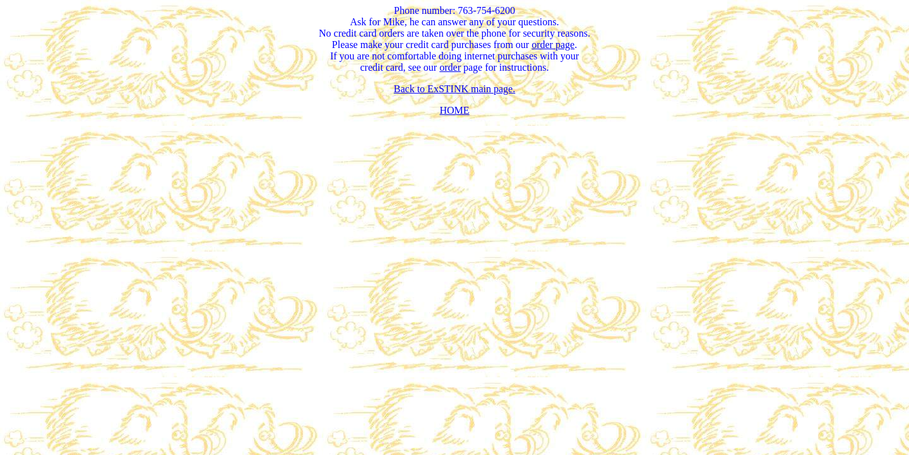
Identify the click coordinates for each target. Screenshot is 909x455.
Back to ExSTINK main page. (454, 88)
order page (553, 44)
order (450, 67)
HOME (454, 110)
